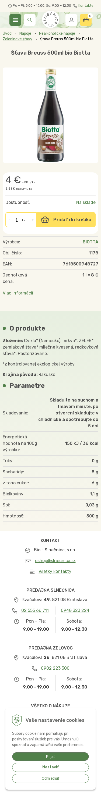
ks (24, 220)
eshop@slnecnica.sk (55, 560)
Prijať (50, 756)
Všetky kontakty (55, 571)
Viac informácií (18, 293)
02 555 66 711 (35, 610)
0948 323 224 (75, 610)
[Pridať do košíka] (66, 219)
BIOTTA (90, 241)
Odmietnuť (51, 778)
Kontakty (83, 5)
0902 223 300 (55, 668)
